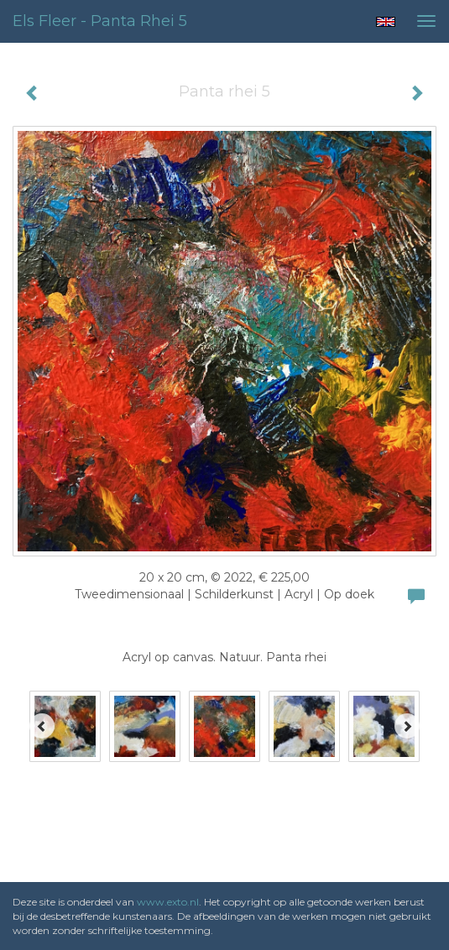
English (385, 22)
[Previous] (42, 726)
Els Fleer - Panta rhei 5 (100, 21)
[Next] (407, 726)
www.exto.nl (168, 901)
